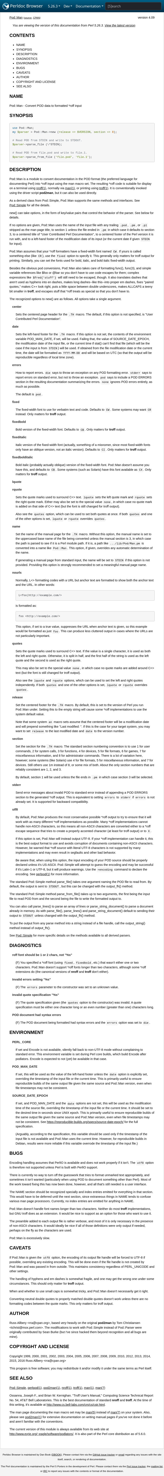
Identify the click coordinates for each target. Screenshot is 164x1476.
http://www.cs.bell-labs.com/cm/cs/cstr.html (76, 1404)
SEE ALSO (23, 86)
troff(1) (103, 188)
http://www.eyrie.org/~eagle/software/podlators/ (41, 1434)
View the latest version (120, 25)
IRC (45, 1471)
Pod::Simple (17, 205)
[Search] (133, 6)
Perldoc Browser (23, 6)
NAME (20, 45)
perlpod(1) (43, 874)
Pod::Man (16, 17)
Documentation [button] (88, 6)
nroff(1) (41, 188)
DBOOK (56, 1454)
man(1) (70, 188)
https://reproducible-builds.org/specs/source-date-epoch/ (85, 1122)
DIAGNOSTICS (26, 58)
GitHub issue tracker (104, 1454)
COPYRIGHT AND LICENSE (36, 82)
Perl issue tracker (136, 1466)
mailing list (157, 1466)
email (121, 1454)
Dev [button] (67, 6)
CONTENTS (22, 35)
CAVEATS (23, 72)
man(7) (100, 1388)
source (28, 17)
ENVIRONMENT (27, 63)
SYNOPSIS (24, 49)
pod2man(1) (51, 1388)
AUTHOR (22, 77)
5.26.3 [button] (53, 6)
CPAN (36, 17)
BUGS (20, 68)
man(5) (91, 1412)
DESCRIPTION (26, 54)
